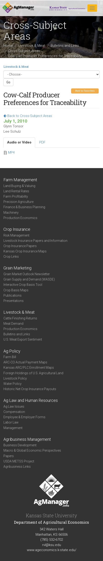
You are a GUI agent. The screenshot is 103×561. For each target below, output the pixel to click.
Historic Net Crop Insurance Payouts (29, 389)
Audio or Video (19, 142)
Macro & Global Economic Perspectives (32, 450)
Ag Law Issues (13, 406)
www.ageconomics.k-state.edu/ (51, 550)
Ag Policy (11, 351)
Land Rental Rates (16, 191)
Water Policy (12, 384)
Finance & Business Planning (24, 207)
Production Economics (20, 218)
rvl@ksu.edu (51, 545)
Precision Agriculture (18, 202)
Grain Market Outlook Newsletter (26, 274)
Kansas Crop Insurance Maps (25, 251)
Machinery (11, 212)
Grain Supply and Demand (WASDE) (29, 279)
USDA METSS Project (18, 461)
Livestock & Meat (31, 46)
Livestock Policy (15, 378)
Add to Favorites (85, 90)
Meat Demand (13, 323)
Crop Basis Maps (15, 290)
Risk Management (16, 235)
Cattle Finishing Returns (20, 318)
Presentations (13, 301)
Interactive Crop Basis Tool (22, 284)
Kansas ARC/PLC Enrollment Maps (28, 367)
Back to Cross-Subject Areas (27, 116)
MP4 (11, 152)
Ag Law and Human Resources (30, 400)
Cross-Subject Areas (24, 51)
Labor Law (11, 422)
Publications (12, 295)
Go (8, 82)
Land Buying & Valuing (19, 186)
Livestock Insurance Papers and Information (35, 241)
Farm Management (20, 179)
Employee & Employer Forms (24, 417)
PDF (42, 142)
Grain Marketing (17, 268)
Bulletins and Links (65, 46)
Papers (8, 456)
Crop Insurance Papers (20, 246)
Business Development (19, 445)
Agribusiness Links (17, 466)
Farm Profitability (15, 196)
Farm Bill (9, 357)
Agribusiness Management (27, 439)
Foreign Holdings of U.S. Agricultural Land (33, 373)
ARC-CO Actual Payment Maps (25, 362)
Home (8, 46)
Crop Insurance (16, 229)
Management (12, 428)
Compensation (14, 412)
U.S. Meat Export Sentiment (22, 339)
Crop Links (11, 256)
